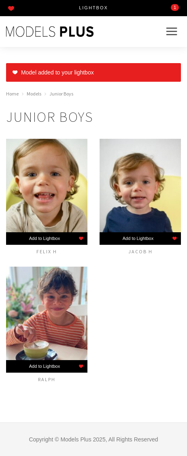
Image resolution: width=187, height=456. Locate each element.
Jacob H (140, 251)
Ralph (46, 379)
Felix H (46, 251)
